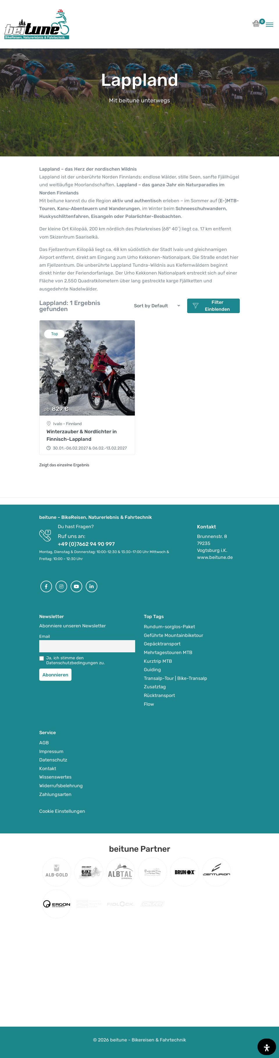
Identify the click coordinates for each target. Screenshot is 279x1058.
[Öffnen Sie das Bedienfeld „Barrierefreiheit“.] (266, 1047)
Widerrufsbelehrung (61, 785)
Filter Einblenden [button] (211, 305)
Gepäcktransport (162, 644)
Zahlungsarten (55, 794)
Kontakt (47, 768)
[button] (256, 25)
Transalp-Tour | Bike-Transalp (175, 678)
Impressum (51, 751)
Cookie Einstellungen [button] (62, 811)
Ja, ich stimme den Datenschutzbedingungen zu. (75, 660)
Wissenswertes (55, 777)
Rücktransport (159, 695)
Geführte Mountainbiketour (173, 635)
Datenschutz (53, 760)
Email (44, 636)
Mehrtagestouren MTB (168, 652)
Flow (149, 704)
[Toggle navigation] (269, 24)
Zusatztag (155, 686)
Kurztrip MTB (158, 661)
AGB (44, 742)
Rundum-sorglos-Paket (169, 626)
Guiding (152, 669)
